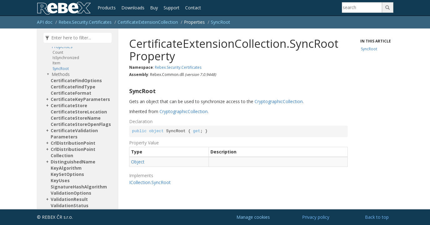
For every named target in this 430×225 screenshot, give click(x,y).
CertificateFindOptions (76, 80)
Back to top (377, 217)
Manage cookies (253, 217)
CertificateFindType (73, 87)
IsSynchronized (66, 57)
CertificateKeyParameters (80, 99)
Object (137, 162)
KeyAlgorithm (66, 168)
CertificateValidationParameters (74, 134)
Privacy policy (315, 217)
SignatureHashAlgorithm (79, 187)
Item (56, 63)
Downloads (132, 8)
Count (58, 52)
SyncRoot (220, 22)
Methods (61, 74)
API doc (45, 22)
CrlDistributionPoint (73, 143)
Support (172, 8)
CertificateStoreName (76, 118)
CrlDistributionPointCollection (73, 152)
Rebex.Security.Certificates (85, 22)
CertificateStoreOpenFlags (81, 124)
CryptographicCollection (279, 101)
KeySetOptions (67, 174)
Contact (193, 8)
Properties (62, 46)
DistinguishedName (73, 162)
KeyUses (60, 180)
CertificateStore (69, 105)
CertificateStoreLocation (79, 112)
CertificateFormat (71, 93)
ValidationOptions (71, 193)
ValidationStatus (70, 205)
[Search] (362, 7)
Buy (154, 8)
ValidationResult (69, 199)
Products (107, 8)
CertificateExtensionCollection (148, 22)
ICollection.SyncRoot (150, 182)
